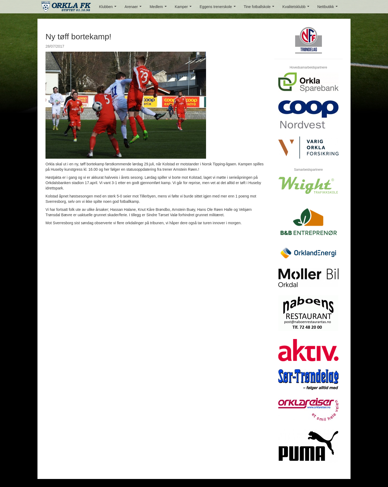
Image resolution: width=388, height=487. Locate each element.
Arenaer (133, 8)
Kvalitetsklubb (296, 8)
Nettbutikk (328, 8)
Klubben (109, 8)
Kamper (184, 8)
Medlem (159, 8)
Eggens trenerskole (219, 8)
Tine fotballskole (260, 8)
